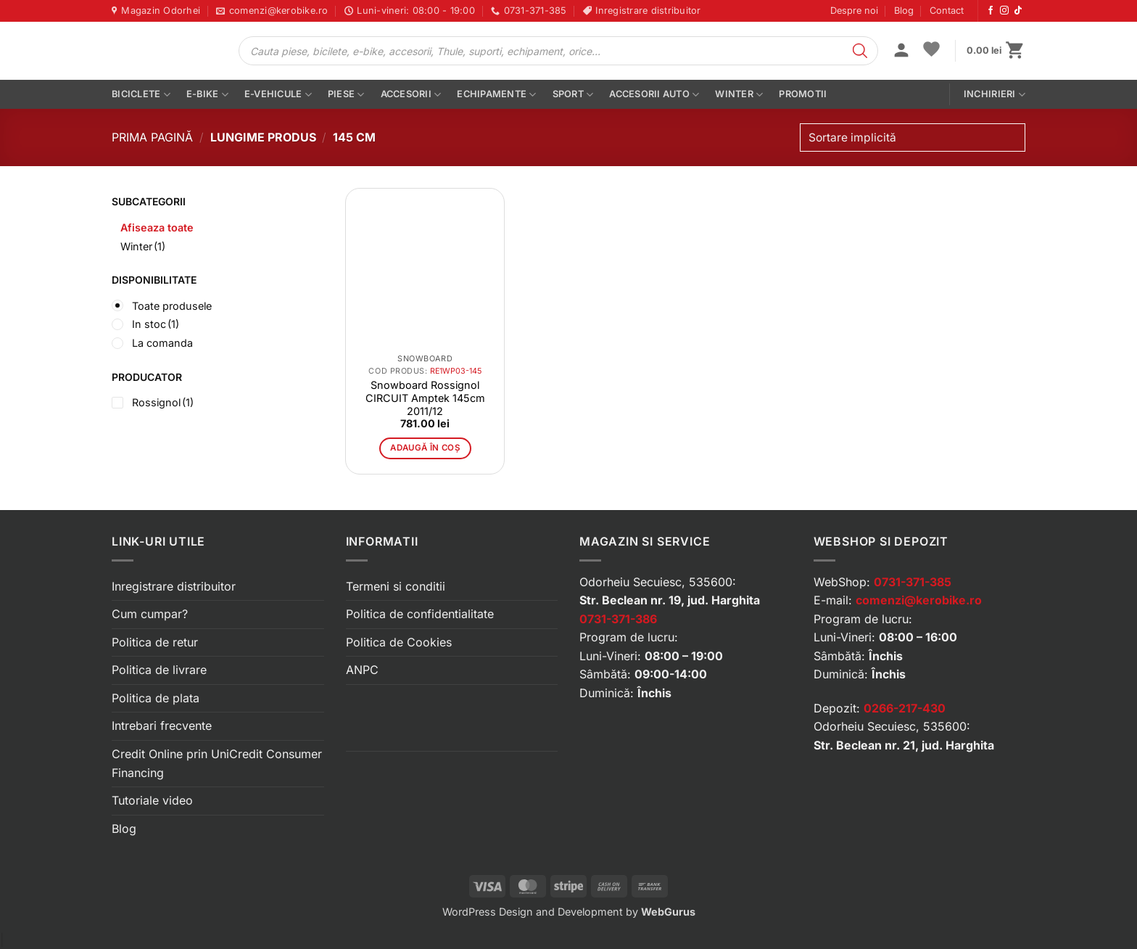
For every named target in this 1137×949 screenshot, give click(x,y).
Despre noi (854, 10)
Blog (904, 10)
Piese (346, 95)
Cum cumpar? (150, 614)
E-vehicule (278, 95)
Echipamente (496, 95)
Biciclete (141, 95)
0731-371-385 (912, 582)
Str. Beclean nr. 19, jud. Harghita (669, 600)
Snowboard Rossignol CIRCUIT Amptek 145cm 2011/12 (425, 398)
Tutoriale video (152, 800)
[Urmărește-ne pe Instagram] (1004, 11)
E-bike (207, 95)
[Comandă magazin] (912, 137)
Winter (739, 95)
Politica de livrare (159, 669)
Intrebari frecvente (162, 725)
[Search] (860, 50)
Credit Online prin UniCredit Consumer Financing (217, 763)
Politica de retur (155, 642)
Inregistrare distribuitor (174, 586)
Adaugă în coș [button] (425, 448)
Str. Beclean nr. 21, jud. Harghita (904, 745)
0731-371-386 (618, 619)
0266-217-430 (905, 708)
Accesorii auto (654, 95)
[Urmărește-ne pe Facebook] (990, 11)
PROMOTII (803, 94)
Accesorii (411, 95)
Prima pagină (152, 137)
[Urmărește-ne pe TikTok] (1018, 11)
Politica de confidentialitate (420, 614)
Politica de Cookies (399, 642)
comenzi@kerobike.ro (919, 600)
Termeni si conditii (395, 586)
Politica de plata (155, 698)
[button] (901, 51)
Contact (947, 10)
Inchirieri (994, 95)
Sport (573, 95)
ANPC (362, 669)
